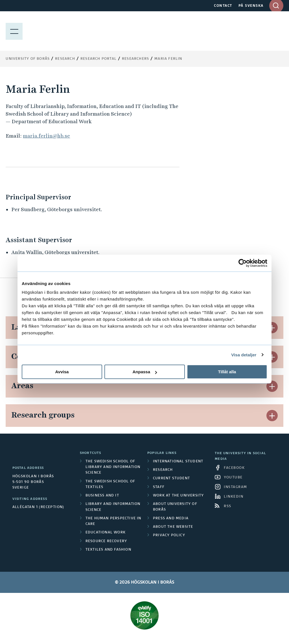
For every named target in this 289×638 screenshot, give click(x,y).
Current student (171, 478)
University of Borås (28, 59)
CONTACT (223, 6)
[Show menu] (14, 31)
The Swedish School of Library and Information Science (113, 467)
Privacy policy (169, 535)
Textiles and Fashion (108, 550)
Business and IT (102, 496)
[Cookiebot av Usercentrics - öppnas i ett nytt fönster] (242, 263)
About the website (173, 527)
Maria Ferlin (168, 59)
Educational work (106, 533)
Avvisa (62, 371)
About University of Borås (175, 507)
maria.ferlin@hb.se (46, 136)
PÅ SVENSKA (251, 6)
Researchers (135, 59)
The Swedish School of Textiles (110, 484)
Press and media (171, 518)
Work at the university (178, 496)
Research (65, 59)
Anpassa (144, 371)
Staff (159, 487)
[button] (272, 327)
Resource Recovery (106, 541)
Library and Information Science (113, 507)
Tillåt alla (227, 371)
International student (178, 461)
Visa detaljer (243, 354)
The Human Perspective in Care (113, 521)
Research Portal (98, 59)
